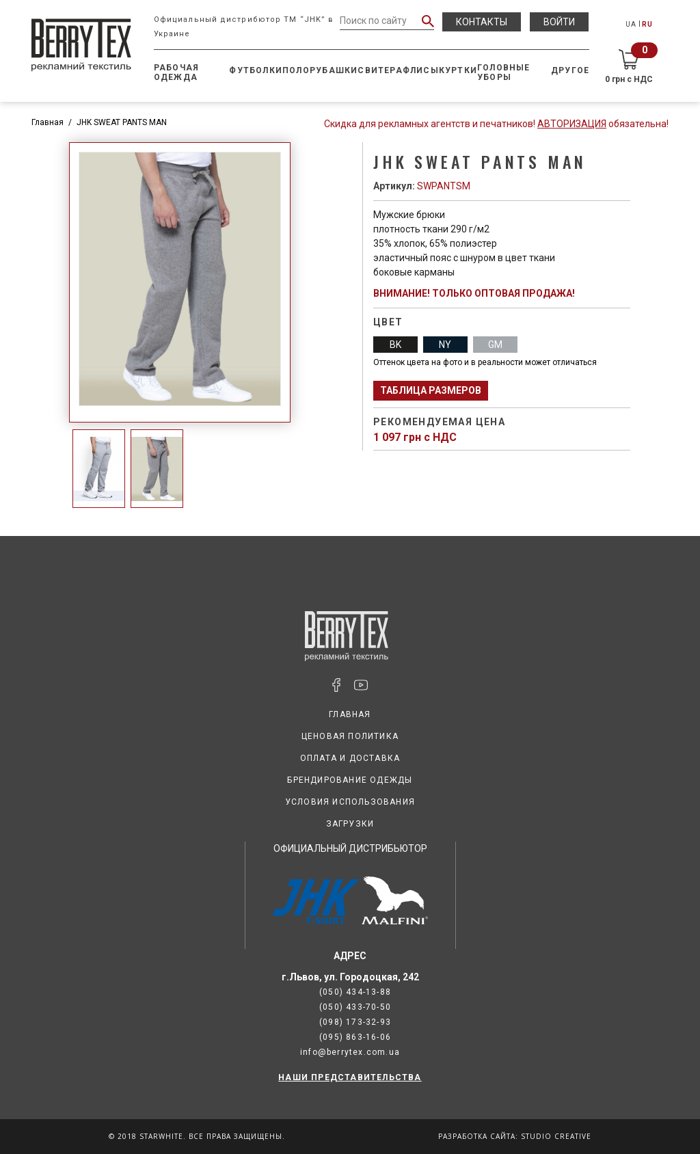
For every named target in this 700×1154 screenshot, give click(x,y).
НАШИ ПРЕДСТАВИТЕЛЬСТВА (349, 1077)
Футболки (255, 70)
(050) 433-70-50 (355, 1007)
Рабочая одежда (176, 72)
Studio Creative (556, 1136)
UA (630, 24)
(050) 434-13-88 (355, 992)
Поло (296, 70)
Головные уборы (503, 72)
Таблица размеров (430, 390)
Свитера (380, 70)
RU (647, 24)
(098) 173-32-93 (355, 1022)
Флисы (421, 70)
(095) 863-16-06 (355, 1037)
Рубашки (334, 70)
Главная (47, 122)
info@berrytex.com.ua (350, 1052)
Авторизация (571, 123)
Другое (570, 70)
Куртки (458, 70)
